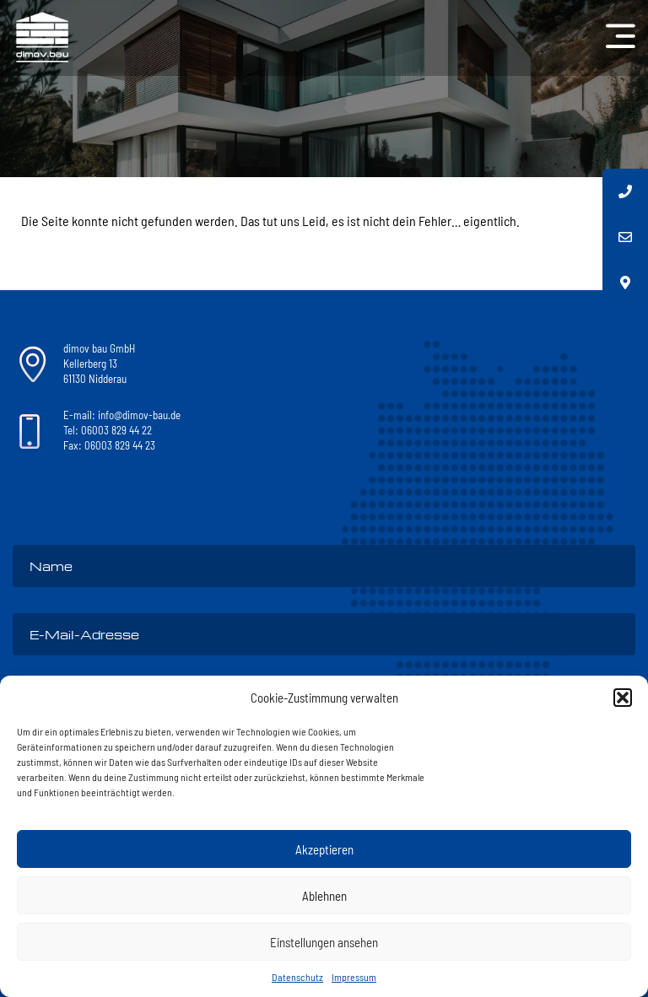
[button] (622, 697)
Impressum (354, 977)
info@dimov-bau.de (139, 415)
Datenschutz (297, 977)
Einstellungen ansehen (324, 942)
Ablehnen (324, 895)
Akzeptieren (324, 849)
